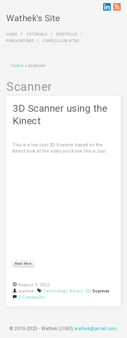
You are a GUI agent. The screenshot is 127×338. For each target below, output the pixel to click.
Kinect (76, 290)
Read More (23, 264)
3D (88, 290)
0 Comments (31, 297)
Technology (55, 290)
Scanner (101, 290)
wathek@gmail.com (95, 328)
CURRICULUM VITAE (60, 41)
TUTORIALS (37, 34)
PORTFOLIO (67, 34)
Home (17, 65)
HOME (12, 34)
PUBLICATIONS (19, 41)
